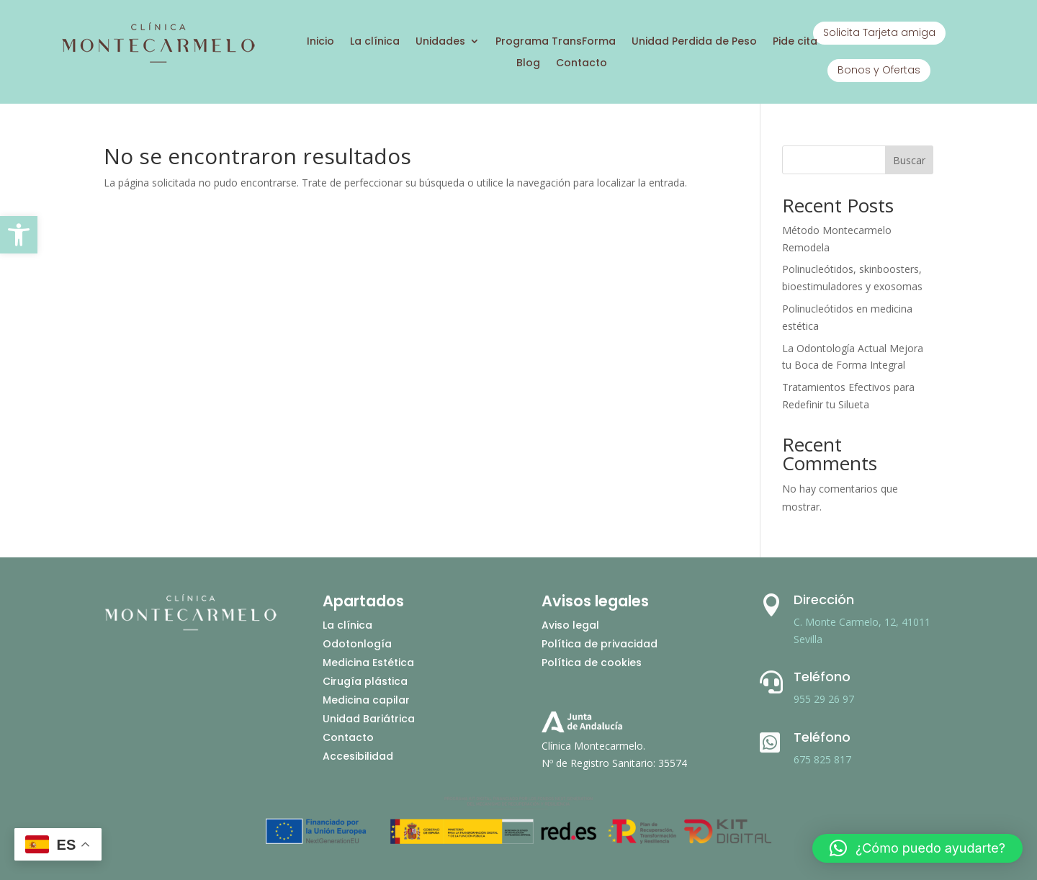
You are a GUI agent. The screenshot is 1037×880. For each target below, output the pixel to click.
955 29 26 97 (824, 699)
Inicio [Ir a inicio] (320, 42)
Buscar (909, 160)
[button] (18, 234)
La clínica (375, 42)
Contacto (581, 64)
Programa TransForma (555, 42)
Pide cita (795, 42)
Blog (528, 64)
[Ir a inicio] (157, 61)
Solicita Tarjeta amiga (879, 32)
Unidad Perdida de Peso (694, 42)
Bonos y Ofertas (879, 70)
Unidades (440, 42)
